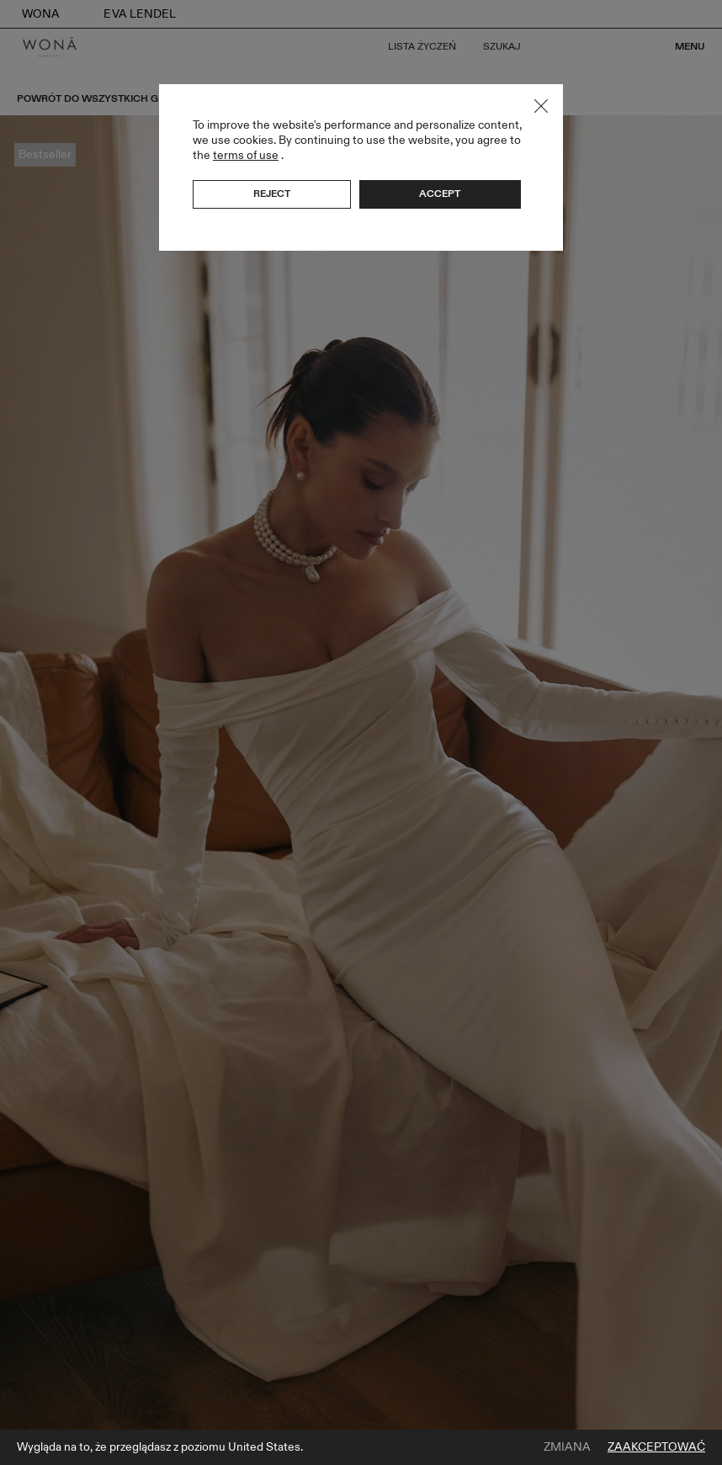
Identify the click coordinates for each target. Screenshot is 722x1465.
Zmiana (567, 1447)
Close (541, 106)
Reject (271, 193)
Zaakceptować (656, 1447)
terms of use (246, 155)
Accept (439, 193)
